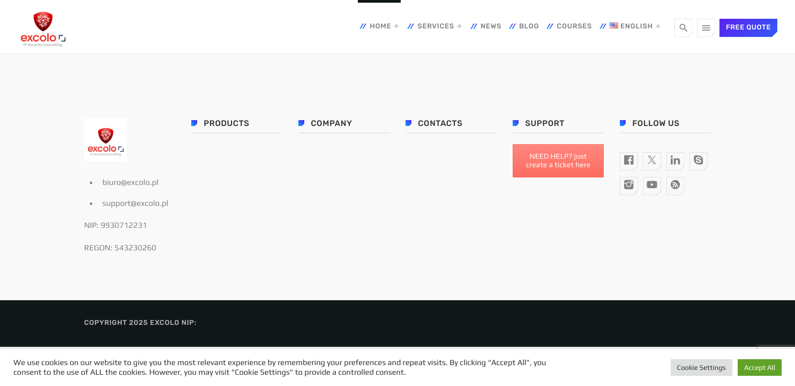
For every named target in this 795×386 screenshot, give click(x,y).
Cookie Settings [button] (701, 367)
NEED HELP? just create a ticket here (558, 160)
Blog (529, 27)
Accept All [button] (759, 367)
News (491, 27)
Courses (574, 27)
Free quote (748, 28)
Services (435, 27)
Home (380, 27)
